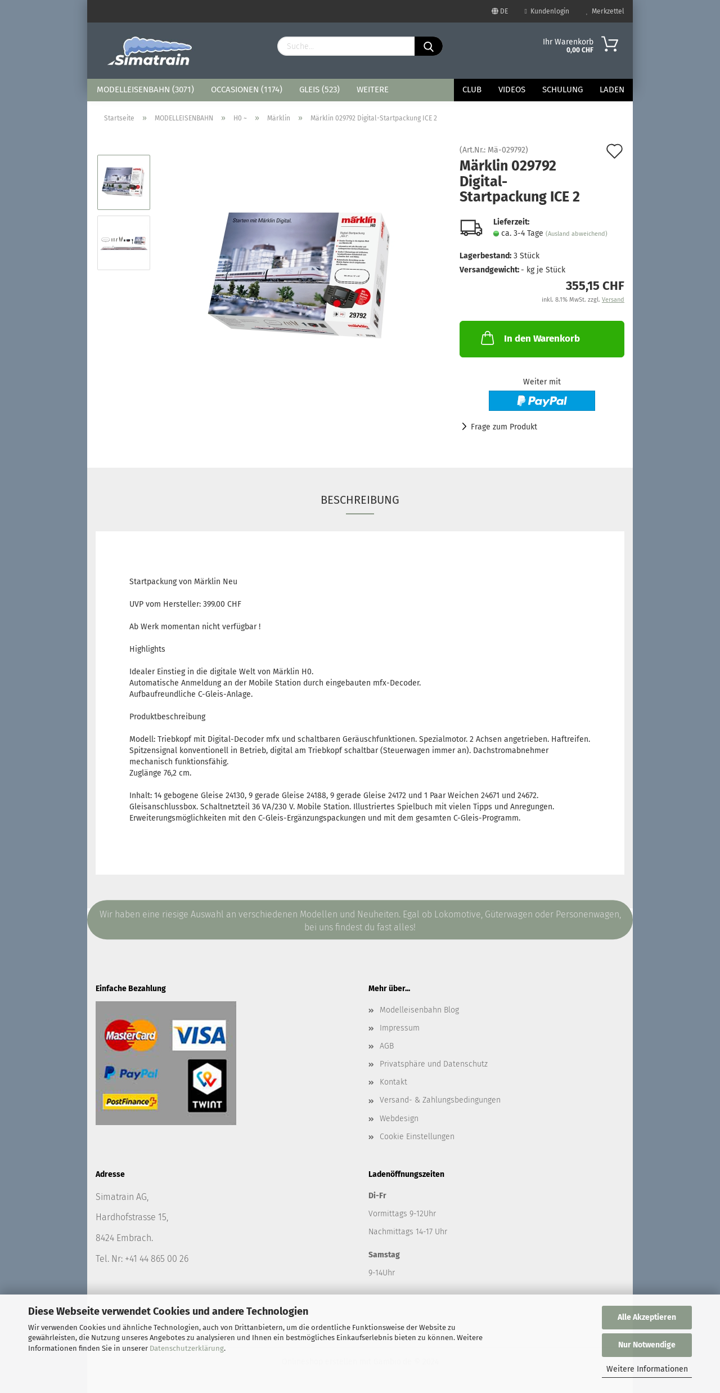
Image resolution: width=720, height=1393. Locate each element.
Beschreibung (360, 500)
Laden (612, 89)
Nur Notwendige (647, 1345)
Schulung (562, 89)
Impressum (400, 1028)
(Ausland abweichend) (577, 234)
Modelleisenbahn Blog (419, 1010)
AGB (387, 1046)
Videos (511, 89)
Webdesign (399, 1118)
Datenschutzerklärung (187, 1348)
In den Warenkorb (529, 338)
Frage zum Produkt (504, 427)
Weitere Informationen (647, 1369)
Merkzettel (605, 11)
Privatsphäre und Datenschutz (434, 1064)
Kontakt (393, 1082)
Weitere (373, 89)
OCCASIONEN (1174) (246, 89)
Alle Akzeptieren (647, 1317)
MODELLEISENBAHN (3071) (145, 89)
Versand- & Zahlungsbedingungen (440, 1100)
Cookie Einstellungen (417, 1136)
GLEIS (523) (319, 89)
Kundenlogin (547, 11)
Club (472, 89)
